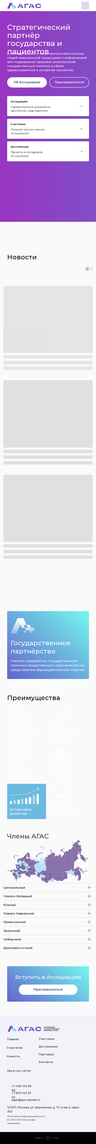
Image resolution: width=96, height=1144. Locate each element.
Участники (18, 124)
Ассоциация (19, 101)
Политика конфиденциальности (26, 1116)
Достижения (19, 146)
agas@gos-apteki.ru (26, 1100)
